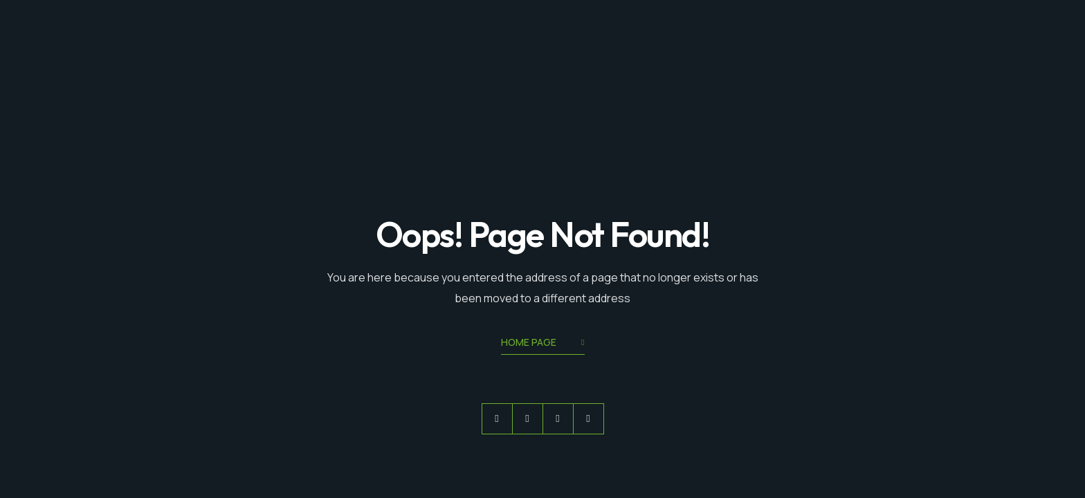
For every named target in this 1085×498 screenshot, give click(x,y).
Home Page (543, 343)
